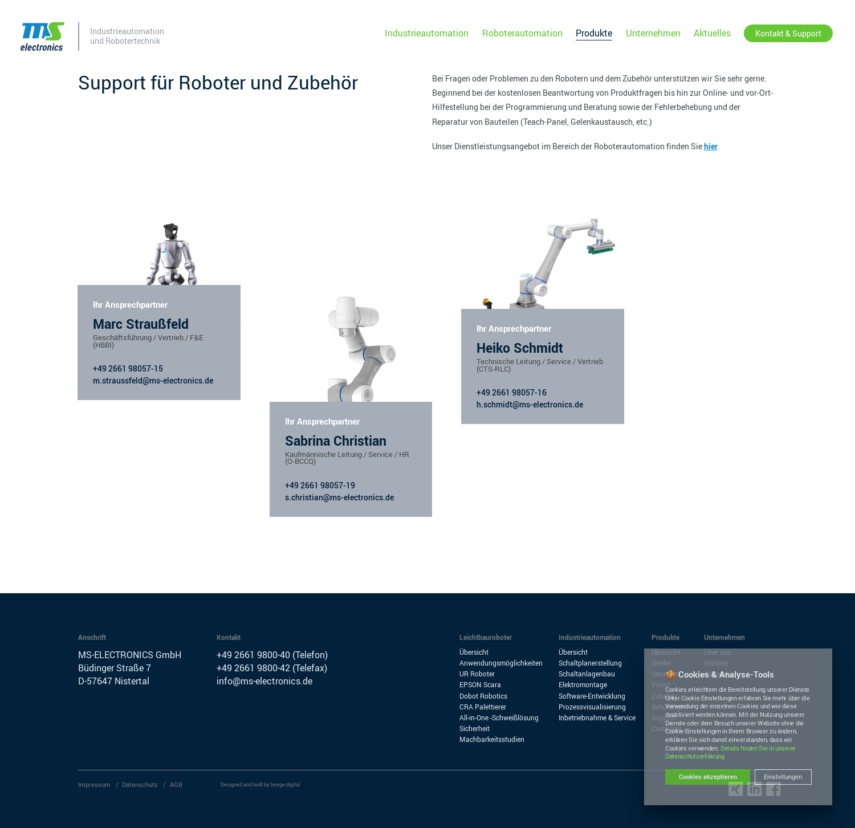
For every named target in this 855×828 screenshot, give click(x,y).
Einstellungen (783, 777)
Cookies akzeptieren (708, 777)
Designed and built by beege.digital (260, 784)
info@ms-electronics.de (264, 681)
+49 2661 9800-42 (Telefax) (272, 668)
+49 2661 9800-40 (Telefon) (272, 654)
